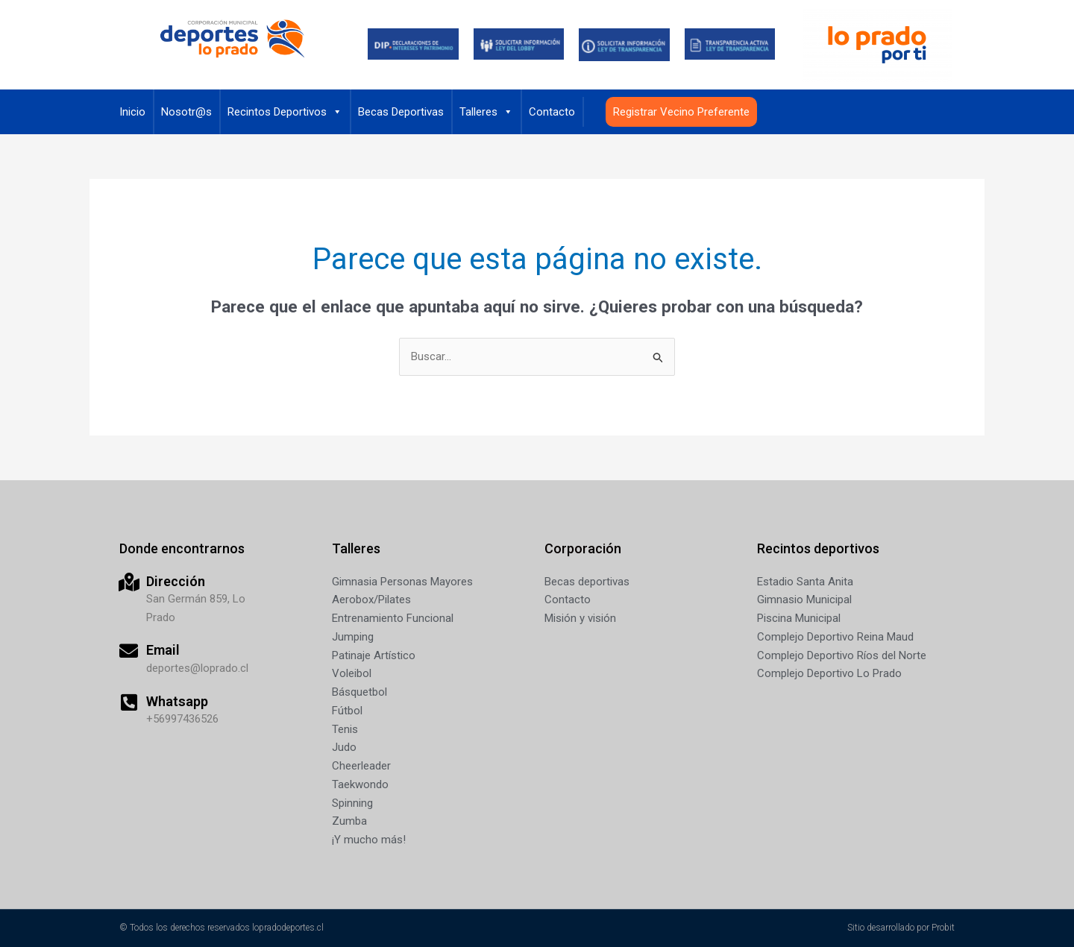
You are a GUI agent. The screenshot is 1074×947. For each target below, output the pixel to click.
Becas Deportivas (401, 112)
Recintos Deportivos (284, 112)
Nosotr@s (186, 112)
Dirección (175, 581)
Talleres (486, 112)
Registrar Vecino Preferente (681, 112)
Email (163, 650)
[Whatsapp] (128, 702)
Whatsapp (177, 701)
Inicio (132, 112)
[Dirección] (128, 582)
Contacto (552, 112)
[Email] (128, 650)
